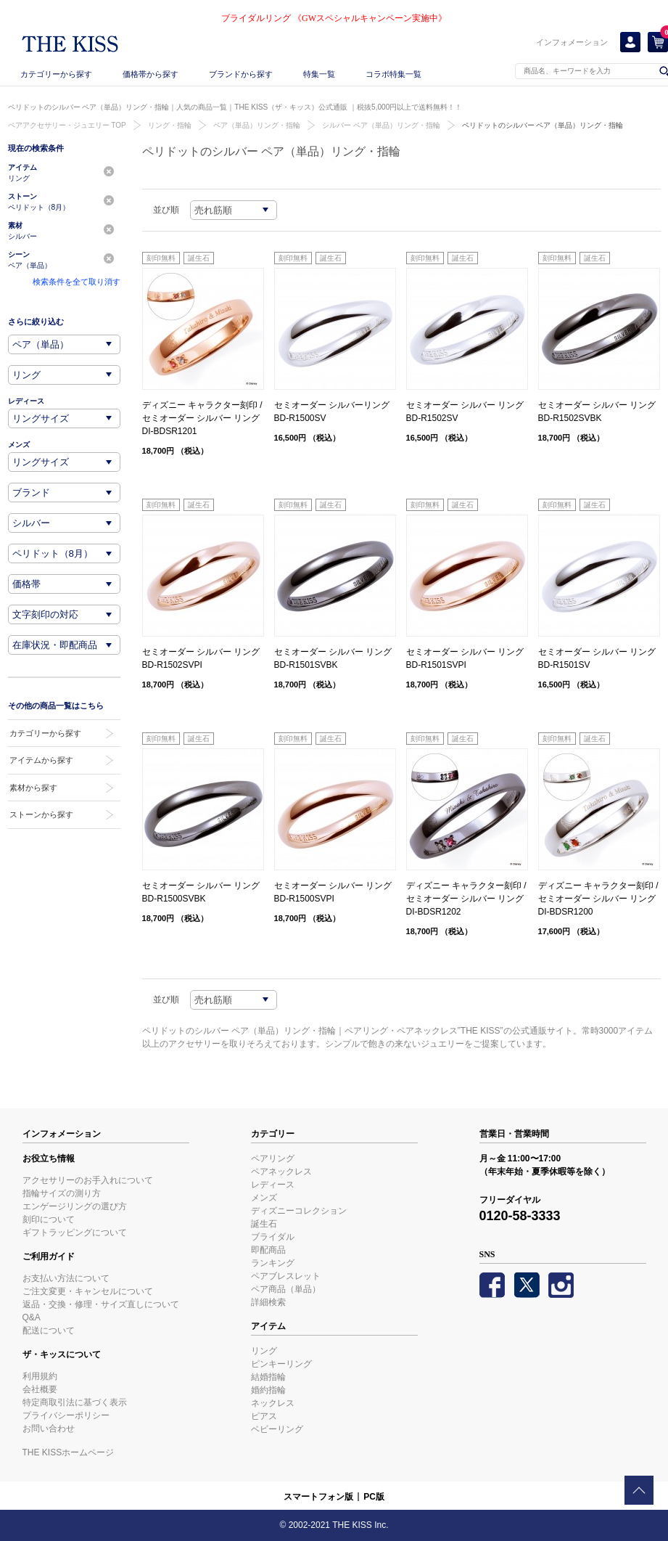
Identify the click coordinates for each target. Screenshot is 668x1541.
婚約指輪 (268, 1390)
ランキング (272, 1263)
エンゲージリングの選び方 (74, 1206)
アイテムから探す (41, 760)
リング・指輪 (169, 125)
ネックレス (272, 1403)
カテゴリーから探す (56, 74)
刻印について (48, 1219)
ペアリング (272, 1158)
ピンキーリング (281, 1364)
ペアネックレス (281, 1171)
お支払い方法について (66, 1278)
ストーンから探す (41, 814)
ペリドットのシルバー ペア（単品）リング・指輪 (543, 125)
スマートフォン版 (318, 1497)
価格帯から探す (150, 74)
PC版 (373, 1497)
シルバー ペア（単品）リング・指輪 (381, 125)
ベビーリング (277, 1429)
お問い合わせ (48, 1428)
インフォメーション (572, 42)
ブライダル (272, 1237)
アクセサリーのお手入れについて (87, 1180)
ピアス (264, 1416)
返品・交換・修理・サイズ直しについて (100, 1304)
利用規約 (39, 1376)
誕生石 (264, 1224)
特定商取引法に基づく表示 (74, 1402)
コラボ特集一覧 (393, 74)
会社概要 (39, 1389)
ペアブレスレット (286, 1276)
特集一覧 (319, 74)
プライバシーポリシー (66, 1415)
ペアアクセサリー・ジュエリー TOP (67, 125)
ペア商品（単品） (286, 1289)
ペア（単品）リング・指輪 (256, 125)
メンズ (264, 1198)
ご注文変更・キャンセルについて (87, 1291)
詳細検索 (268, 1302)
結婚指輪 (268, 1377)
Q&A (31, 1317)
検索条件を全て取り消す (76, 281)
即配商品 (268, 1250)
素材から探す (33, 787)
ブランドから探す (241, 74)
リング (264, 1351)
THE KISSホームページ (68, 1452)
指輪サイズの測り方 (61, 1193)
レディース (272, 1185)
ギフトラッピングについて (74, 1232)
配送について (48, 1330)
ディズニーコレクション (299, 1211)
